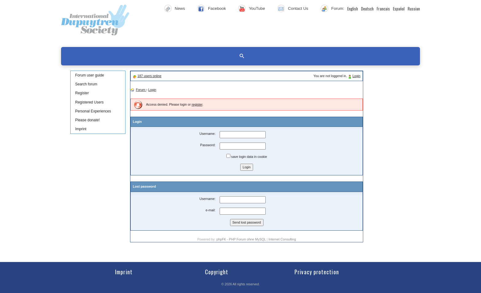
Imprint (81, 129)
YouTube (257, 8)
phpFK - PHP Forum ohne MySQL (241, 239)
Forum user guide (89, 75)
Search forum (86, 84)
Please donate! (87, 120)
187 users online (149, 76)
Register (82, 93)
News (180, 8)
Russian (414, 9)
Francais (383, 9)
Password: (208, 145)
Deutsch (367, 9)
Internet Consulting (282, 239)
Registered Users (89, 102)
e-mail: (210, 210)
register (197, 104)
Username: (207, 133)
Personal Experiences (93, 111)
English (352, 9)
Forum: (337, 8)
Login (356, 76)
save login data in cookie (246, 156)
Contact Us (298, 8)
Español (399, 9)
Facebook (217, 8)
